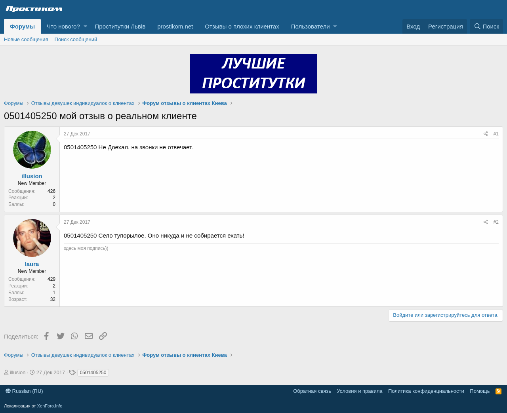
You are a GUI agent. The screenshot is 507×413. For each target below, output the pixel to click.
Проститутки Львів (120, 26)
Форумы (22, 26)
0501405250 (93, 372)
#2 (496, 222)
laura (32, 264)
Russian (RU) (24, 391)
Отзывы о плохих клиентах (242, 26)
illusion (31, 176)
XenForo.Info (50, 405)
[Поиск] (486, 26)
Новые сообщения (26, 39)
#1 (496, 134)
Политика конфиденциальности (426, 391)
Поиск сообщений (76, 39)
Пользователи (310, 26)
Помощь (480, 391)
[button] (85, 26)
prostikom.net (175, 26)
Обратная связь (312, 391)
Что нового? (63, 26)
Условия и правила (359, 391)
